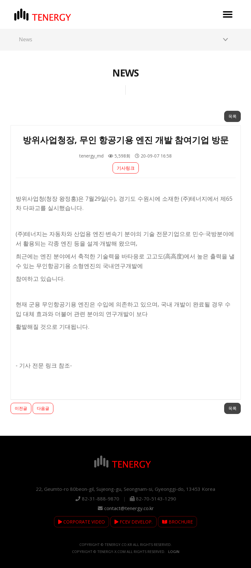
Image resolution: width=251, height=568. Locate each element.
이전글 (21, 408)
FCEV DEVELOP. (133, 522)
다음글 (43, 408)
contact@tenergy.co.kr (129, 508)
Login (173, 551)
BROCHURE (177, 522)
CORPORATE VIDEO (81, 522)
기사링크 (126, 168)
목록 (232, 116)
